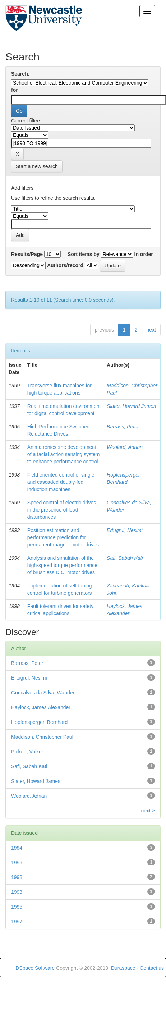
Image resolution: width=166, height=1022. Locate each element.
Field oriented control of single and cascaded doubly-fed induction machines (60, 482)
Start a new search (37, 166)
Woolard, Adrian (125, 447)
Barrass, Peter (123, 426)
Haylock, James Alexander (40, 707)
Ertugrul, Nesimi (125, 530)
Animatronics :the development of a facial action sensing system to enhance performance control (63, 454)
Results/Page (27, 254)
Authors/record (65, 265)
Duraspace (123, 968)
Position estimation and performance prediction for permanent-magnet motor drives (63, 537)
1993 (16, 892)
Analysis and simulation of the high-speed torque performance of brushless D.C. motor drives (62, 565)
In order (143, 254)
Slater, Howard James (131, 406)
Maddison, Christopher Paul (42, 737)
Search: (20, 74)
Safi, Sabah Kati (125, 558)
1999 (16, 862)
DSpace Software (35, 968)
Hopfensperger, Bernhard (39, 722)
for (14, 90)
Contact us (152, 968)
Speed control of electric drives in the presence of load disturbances (61, 510)
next (151, 330)
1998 (16, 877)
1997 (16, 921)
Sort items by (84, 254)
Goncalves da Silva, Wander (42, 692)
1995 (16, 907)
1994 (16, 848)
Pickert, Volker (27, 752)
